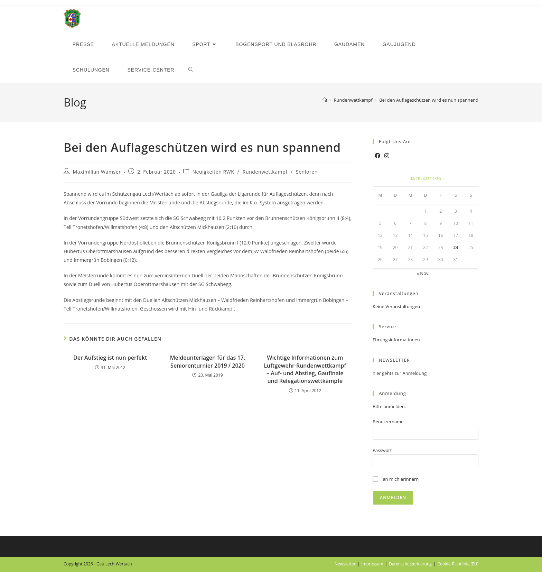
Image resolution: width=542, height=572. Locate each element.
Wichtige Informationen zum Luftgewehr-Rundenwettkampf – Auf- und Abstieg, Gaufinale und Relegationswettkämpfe (305, 369)
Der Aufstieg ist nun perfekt (110, 357)
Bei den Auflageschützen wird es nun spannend (428, 100)
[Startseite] (325, 100)
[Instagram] (386, 156)
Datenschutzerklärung (410, 564)
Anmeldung (392, 393)
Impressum (372, 564)
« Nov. (423, 273)
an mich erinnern (396, 479)
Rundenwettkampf (265, 171)
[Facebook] (377, 156)
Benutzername (388, 421)
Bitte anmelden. (389, 406)
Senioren (307, 171)
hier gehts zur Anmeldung (400, 373)
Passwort (382, 450)
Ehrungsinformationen (396, 339)
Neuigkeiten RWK (213, 171)
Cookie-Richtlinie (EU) (457, 564)
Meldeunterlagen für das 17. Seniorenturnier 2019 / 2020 (207, 361)
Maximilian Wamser (97, 171)
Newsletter (345, 564)
